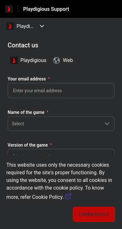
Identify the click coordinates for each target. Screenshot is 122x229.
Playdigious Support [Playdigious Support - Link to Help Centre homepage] (46, 9)
